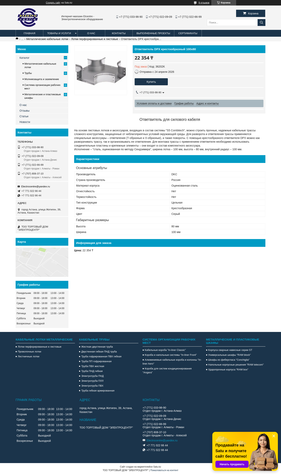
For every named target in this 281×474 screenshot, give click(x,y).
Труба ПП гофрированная (96, 361)
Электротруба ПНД (92, 375)
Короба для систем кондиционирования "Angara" (167, 370)
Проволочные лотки (29, 351)
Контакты (118, 33)
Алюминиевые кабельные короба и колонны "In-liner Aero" (172, 361)
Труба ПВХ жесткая (92, 366)
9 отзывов (204, 2)
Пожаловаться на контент (164, 470)
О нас (91, 33)
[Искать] (261, 22)
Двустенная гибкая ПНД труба (99, 351)
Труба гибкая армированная (97, 390)
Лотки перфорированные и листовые (94, 39)
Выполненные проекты (153, 33)
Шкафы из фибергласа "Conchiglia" (229, 359)
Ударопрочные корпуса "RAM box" (228, 369)
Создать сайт (53, 2)
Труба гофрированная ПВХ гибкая (101, 356)
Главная (29, 33)
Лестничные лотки (28, 356)
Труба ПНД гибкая (92, 371)
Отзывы (24, 110)
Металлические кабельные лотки (47, 39)
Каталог (24, 57)
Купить (151, 81)
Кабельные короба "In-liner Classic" (165, 350)
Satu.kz (157, 466)
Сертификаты (187, 33)
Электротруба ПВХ (92, 385)
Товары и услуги (59, 33)
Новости (25, 122)
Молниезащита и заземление (41, 79)
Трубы (28, 73)
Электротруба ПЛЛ (92, 380)
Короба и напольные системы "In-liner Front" (171, 354)
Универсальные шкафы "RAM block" (229, 354)
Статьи (24, 116)
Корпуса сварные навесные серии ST (230, 350)
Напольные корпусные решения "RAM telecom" (236, 364)
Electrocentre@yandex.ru (35, 186)
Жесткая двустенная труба (97, 346)
